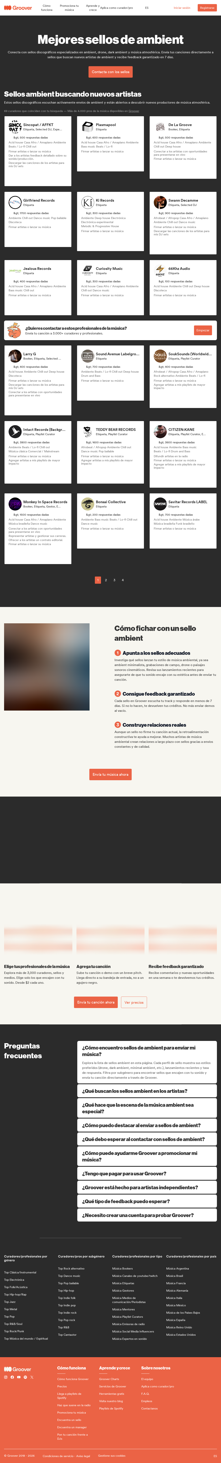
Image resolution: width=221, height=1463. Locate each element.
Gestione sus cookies (111, 1455)
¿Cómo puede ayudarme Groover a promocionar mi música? (147, 1156)
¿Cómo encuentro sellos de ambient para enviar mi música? (147, 1050)
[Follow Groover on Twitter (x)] (32, 1378)
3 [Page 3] (114, 580)
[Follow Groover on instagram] (5, 1378)
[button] (46, 8)
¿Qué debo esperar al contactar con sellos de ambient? (147, 1139)
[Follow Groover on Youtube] (18, 1378)
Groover (134, 111)
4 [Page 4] (123, 580)
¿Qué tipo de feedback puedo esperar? (147, 1201)
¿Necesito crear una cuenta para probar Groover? (147, 1215)
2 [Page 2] (106, 580)
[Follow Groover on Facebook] (12, 1378)
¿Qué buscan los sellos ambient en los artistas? (147, 1091)
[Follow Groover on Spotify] (25, 1378)
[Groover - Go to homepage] (30, 1369)
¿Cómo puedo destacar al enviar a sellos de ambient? (147, 1125)
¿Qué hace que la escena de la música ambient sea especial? (147, 1108)
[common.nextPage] (132, 580)
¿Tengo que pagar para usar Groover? (147, 1173)
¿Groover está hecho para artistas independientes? (147, 1187)
